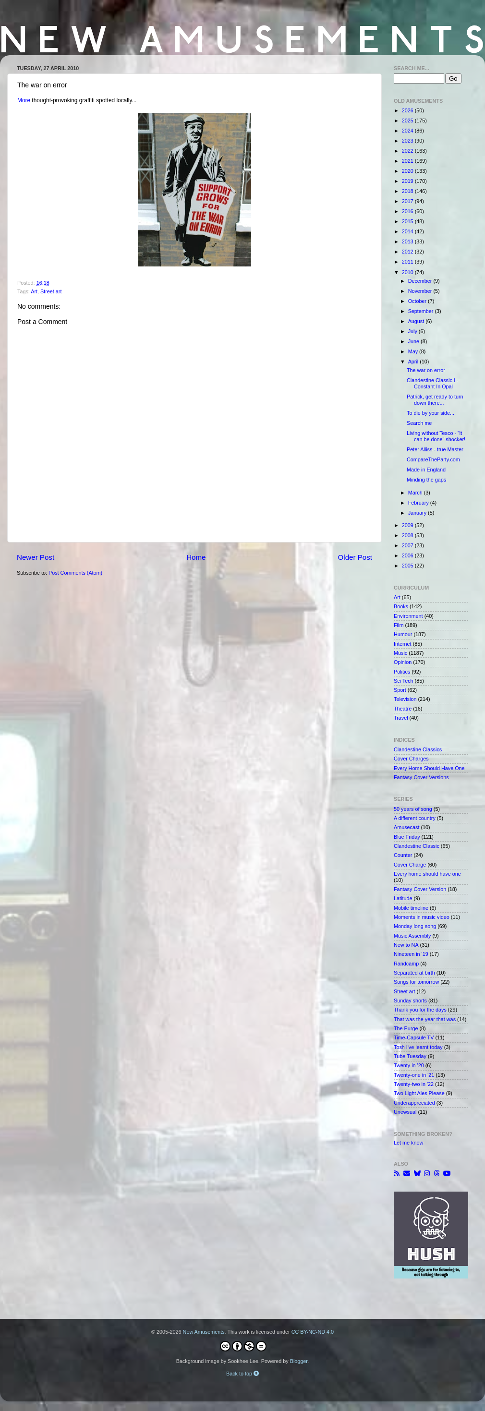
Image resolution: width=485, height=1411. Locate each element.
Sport (400, 690)
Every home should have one (427, 874)
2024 (408, 130)
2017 (408, 201)
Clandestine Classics (418, 749)
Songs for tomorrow (416, 982)
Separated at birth (414, 973)
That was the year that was (425, 1019)
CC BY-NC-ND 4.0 (312, 1332)
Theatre (403, 709)
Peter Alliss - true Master (435, 449)
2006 (408, 555)
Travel (401, 718)
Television (405, 699)
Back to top (242, 1373)
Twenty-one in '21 (414, 1075)
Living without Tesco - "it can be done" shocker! (436, 436)
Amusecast (406, 827)
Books (401, 606)
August (417, 321)
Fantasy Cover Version (420, 889)
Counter (403, 855)
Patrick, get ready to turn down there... (435, 400)
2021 (408, 161)
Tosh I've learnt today (418, 1047)
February (419, 503)
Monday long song (415, 926)
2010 (408, 272)
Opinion (403, 662)
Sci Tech (403, 681)
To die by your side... (430, 413)
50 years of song (413, 809)
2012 (408, 251)
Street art (50, 291)
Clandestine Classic (416, 846)
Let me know (408, 1143)
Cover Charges (411, 758)
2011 (408, 262)
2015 (408, 221)
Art (34, 291)
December (421, 281)
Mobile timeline (411, 908)
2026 (408, 110)
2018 (408, 191)
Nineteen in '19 (411, 954)
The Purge (406, 1028)
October (418, 301)
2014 (408, 231)
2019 (408, 181)
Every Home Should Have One (429, 768)
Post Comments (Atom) (75, 573)
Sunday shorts (410, 1000)
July (413, 331)
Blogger (299, 1361)
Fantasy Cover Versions (421, 777)
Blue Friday (407, 837)
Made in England (426, 469)
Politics (402, 672)
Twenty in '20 (409, 1065)
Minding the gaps (426, 479)
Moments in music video (421, 917)
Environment (408, 616)
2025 (408, 120)
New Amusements (204, 1332)
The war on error (426, 370)
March (416, 492)
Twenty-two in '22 (414, 1084)
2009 (408, 525)
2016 (408, 211)
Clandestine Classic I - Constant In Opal (432, 383)
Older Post (355, 557)
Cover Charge (410, 865)
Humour (403, 634)
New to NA (406, 945)
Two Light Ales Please (419, 1093)
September (421, 311)
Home (196, 557)
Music (400, 653)
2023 (408, 141)
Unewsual (405, 1112)
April (414, 361)
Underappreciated (414, 1103)
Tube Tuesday (410, 1056)
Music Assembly (412, 936)
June (414, 341)
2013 (408, 241)
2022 (408, 151)
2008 (408, 535)
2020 (408, 171)
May (413, 351)
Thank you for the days (420, 1010)
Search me (419, 423)
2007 (408, 545)
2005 (408, 565)
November (421, 291)
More (23, 100)
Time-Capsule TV (414, 1037)
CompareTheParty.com (433, 459)
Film (398, 625)
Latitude (403, 898)
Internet (403, 644)
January (418, 513)
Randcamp (406, 963)
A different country (415, 818)
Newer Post (35, 557)
